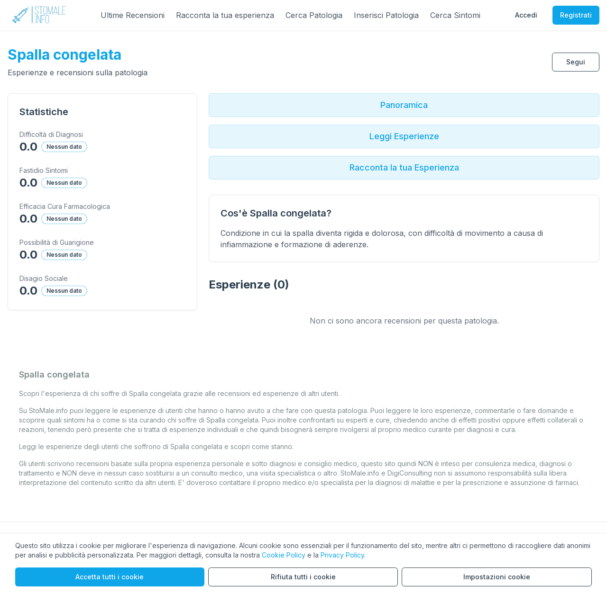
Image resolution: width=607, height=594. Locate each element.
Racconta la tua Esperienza (404, 167)
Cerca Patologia (313, 15)
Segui (575, 62)
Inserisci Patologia (386, 15)
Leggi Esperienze (404, 136)
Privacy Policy (342, 555)
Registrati (576, 15)
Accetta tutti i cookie (109, 577)
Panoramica (404, 105)
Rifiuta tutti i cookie (303, 577)
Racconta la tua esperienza (225, 15)
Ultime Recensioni (133, 15)
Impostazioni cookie (496, 577)
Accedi (526, 15)
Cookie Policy (283, 555)
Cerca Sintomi (455, 15)
